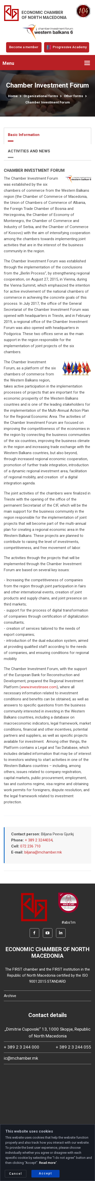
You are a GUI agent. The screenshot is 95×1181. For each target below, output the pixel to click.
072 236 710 (30, 846)
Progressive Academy (67, 47)
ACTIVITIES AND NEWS (29, 151)
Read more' (47, 1163)
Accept (45, 1173)
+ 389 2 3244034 (38, 840)
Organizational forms (41, 96)
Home (13, 96)
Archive (10, 996)
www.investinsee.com (39, 687)
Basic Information (24, 134)
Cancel (15, 1173)
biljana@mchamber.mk (43, 852)
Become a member (23, 47)
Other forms (73, 96)
